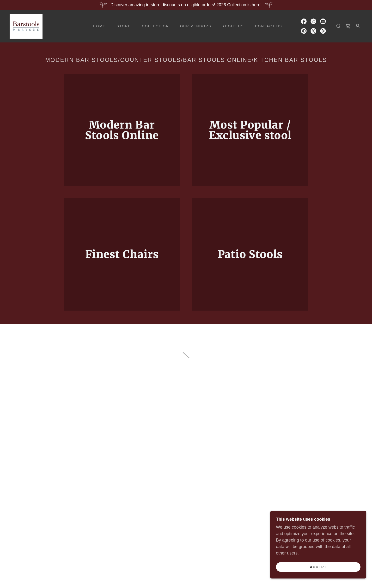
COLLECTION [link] (155, 26)
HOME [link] (99, 26)
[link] (26, 26)
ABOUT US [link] (233, 26)
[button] (348, 26)
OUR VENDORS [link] (195, 26)
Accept (318, 567)
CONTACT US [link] (268, 26)
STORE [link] (123, 26)
